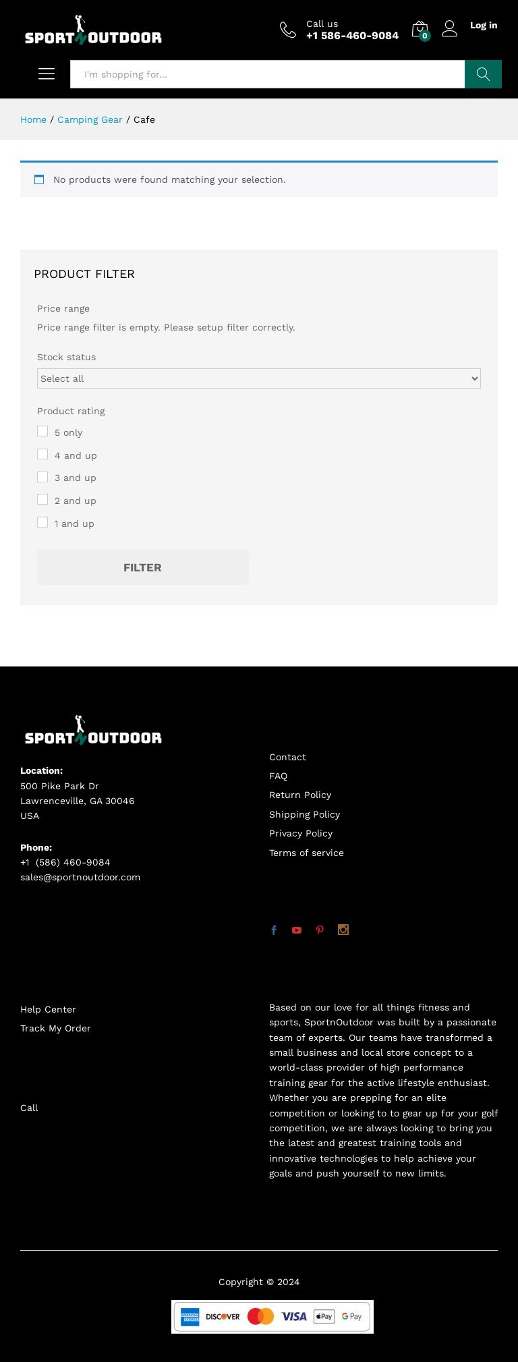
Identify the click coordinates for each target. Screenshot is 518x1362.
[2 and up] (42, 499)
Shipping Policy (304, 814)
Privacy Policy (301, 833)
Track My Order (55, 1028)
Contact (287, 756)
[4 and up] (42, 454)
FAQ (278, 775)
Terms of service (306, 852)
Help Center (48, 1009)
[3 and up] (42, 477)
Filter (142, 567)
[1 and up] (42, 522)
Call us (322, 23)
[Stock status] (259, 378)
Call (29, 1107)
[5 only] (42, 431)
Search (483, 74)
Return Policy (300, 794)
